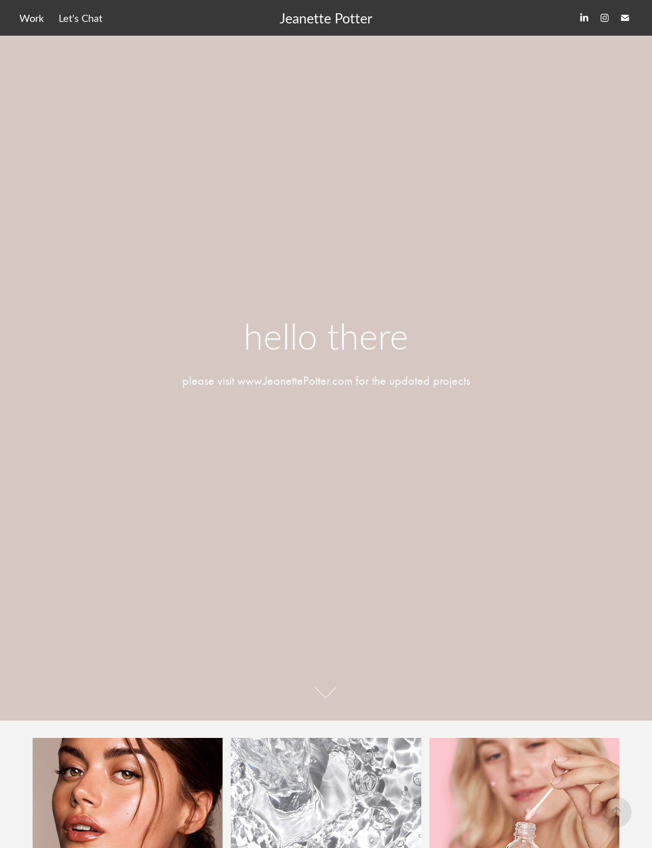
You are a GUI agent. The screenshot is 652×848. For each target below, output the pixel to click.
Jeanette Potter (326, 18)
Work (31, 17)
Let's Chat (80, 17)
